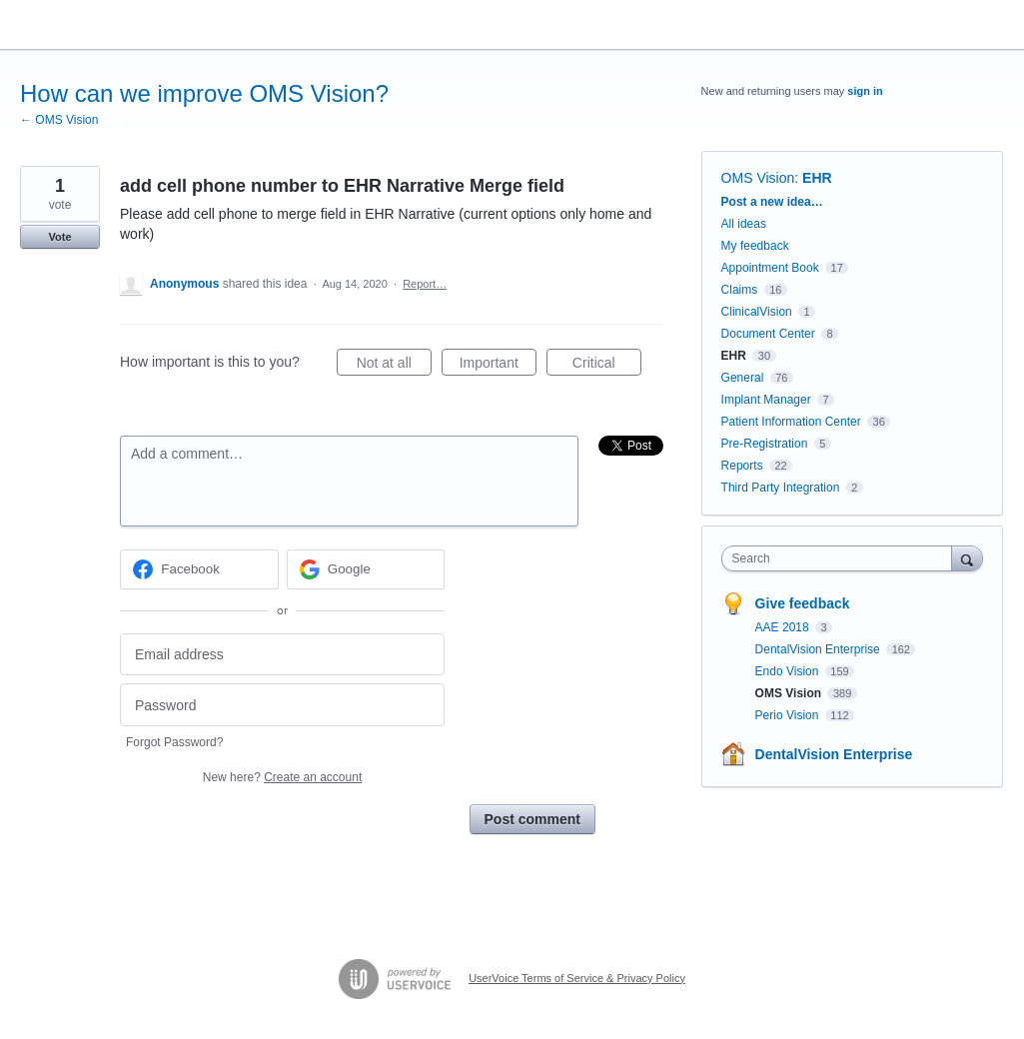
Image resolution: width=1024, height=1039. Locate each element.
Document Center (768, 334)
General (742, 378)
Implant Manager (766, 400)
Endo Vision (788, 671)
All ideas (743, 224)
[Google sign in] (366, 569)
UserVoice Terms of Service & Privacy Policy (577, 978)
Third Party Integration (780, 488)
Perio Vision (788, 715)
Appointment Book (770, 268)
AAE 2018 (783, 627)
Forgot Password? (174, 742)
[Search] (967, 557)
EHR (817, 178)
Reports (742, 466)
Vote (59, 237)
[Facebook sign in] (199, 569)
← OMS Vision (59, 120)
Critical (606, 366)
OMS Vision (758, 178)
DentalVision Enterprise (819, 649)
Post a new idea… (772, 202)
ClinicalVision (756, 312)
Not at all (394, 366)
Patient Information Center (791, 422)
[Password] (282, 704)
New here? (282, 777)
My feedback (755, 246)
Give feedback (802, 603)
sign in (864, 91)
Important (498, 366)
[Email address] (282, 654)
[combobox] (841, 558)
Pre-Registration (764, 444)
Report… (425, 284)
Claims (739, 290)
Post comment (532, 819)
